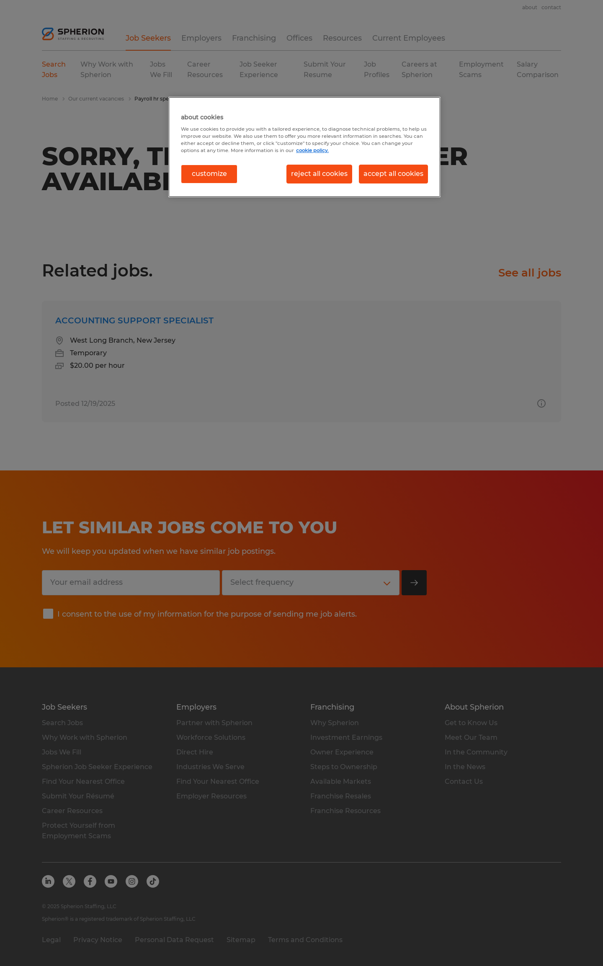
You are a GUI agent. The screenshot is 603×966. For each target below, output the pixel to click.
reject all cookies (319, 174)
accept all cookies (393, 174)
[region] (304, 147)
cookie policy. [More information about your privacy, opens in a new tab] (312, 150)
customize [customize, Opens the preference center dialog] (209, 174)
